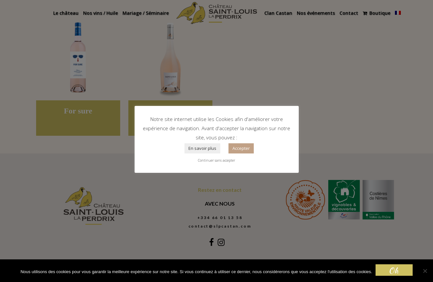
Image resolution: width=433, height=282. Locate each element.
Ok (394, 270)
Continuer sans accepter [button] (216, 160)
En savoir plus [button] (202, 148)
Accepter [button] (241, 148)
